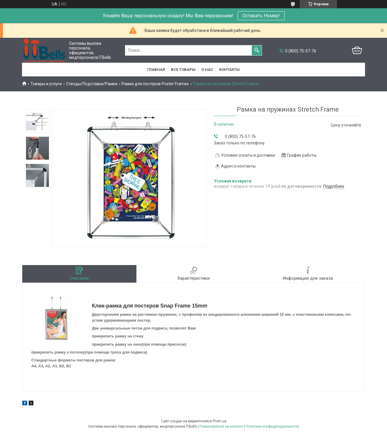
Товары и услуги (46, 83)
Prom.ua (219, 421)
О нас (207, 69)
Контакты (229, 69)
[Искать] (257, 50)
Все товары (183, 69)
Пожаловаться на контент (221, 426)
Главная (156, 69)
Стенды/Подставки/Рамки (91, 83)
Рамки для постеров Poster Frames (155, 83)
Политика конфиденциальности (272, 426)
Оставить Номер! (261, 15)
